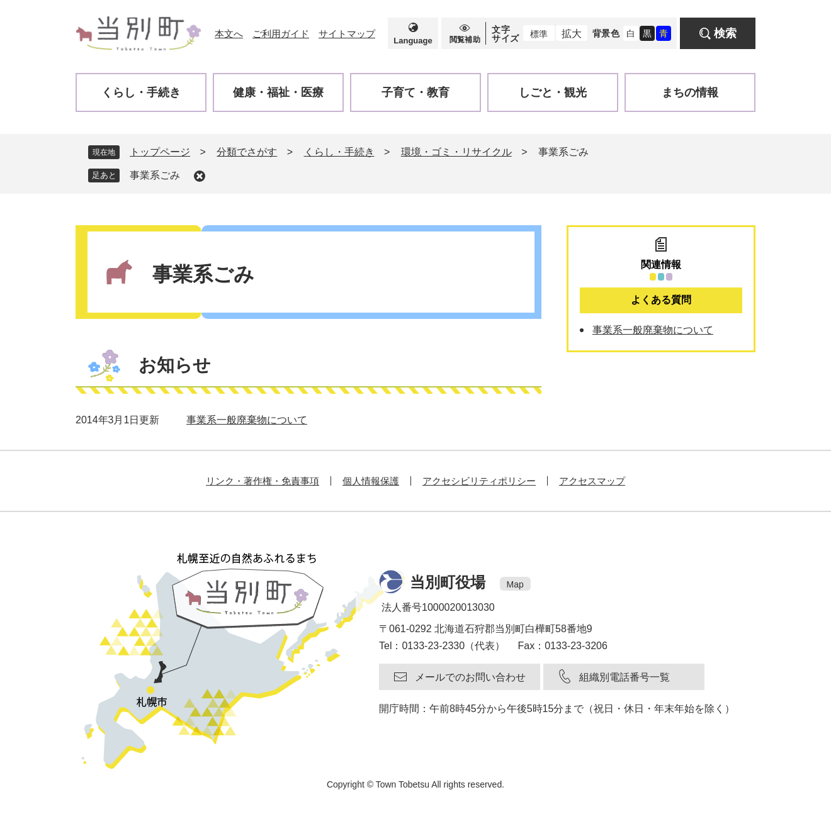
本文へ (229, 33)
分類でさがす (247, 152)
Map (515, 584)
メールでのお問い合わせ (470, 677)
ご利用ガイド (280, 33)
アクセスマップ (592, 481)
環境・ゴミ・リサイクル (456, 152)
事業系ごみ (155, 175)
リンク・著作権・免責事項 (262, 481)
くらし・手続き (339, 152)
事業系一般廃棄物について (246, 420)
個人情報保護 (370, 481)
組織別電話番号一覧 (624, 677)
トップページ (160, 152)
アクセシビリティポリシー (479, 481)
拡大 (572, 33)
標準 (539, 34)
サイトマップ (347, 33)
